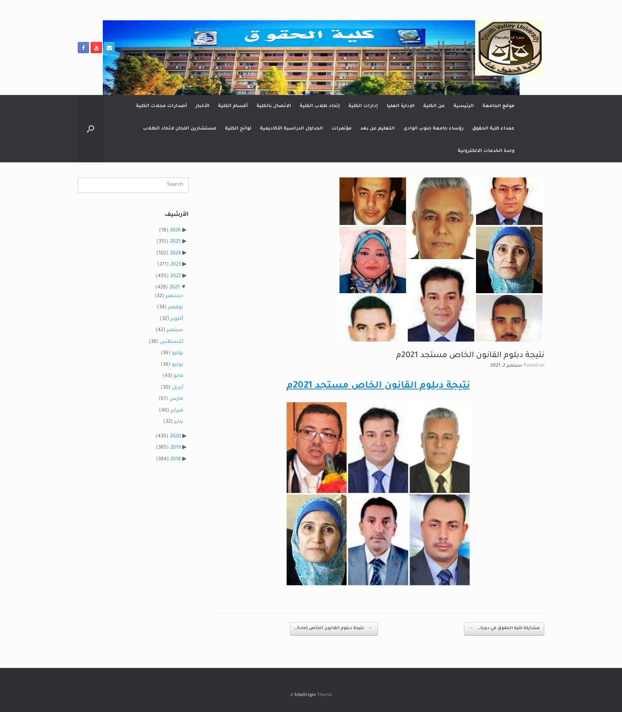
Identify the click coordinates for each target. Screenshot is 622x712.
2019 (175, 448)
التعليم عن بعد (377, 128)
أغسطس (171, 342)
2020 (175, 437)
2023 (175, 265)
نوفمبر (175, 307)
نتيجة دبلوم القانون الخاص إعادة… (334, 629)
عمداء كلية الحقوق (493, 128)
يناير (178, 422)
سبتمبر (175, 330)
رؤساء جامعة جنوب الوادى (433, 128)
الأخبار (202, 106)
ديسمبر (174, 296)
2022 (175, 276)
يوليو (177, 353)
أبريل (177, 388)
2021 (174, 288)
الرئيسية (464, 106)
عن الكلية (434, 106)
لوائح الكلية (238, 128)
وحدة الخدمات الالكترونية (486, 151)
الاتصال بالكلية (274, 106)
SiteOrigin (305, 695)
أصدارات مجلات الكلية (161, 106)
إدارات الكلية (363, 106)
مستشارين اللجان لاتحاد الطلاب (179, 128)
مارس (176, 399)
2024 (175, 253)
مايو (178, 376)
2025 (175, 242)
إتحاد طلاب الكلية (320, 106)
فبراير (177, 411)
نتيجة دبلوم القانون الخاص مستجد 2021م (378, 386)
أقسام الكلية (233, 106)
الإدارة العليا (401, 106)
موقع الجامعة (498, 106)
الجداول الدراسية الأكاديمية (291, 128)
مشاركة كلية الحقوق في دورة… (504, 629)
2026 (175, 231)
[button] (90, 128)
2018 (175, 459)
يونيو (177, 365)
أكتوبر (177, 319)
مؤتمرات (342, 128)
